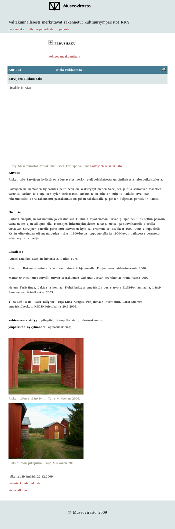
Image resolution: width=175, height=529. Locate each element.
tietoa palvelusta (42, 29)
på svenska (16, 29)
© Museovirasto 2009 (87, 512)
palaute (64, 29)
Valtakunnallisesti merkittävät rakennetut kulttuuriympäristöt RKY (69, 22)
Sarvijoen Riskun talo (106, 166)
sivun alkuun (17, 490)
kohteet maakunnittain (64, 56)
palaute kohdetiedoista (24, 483)
